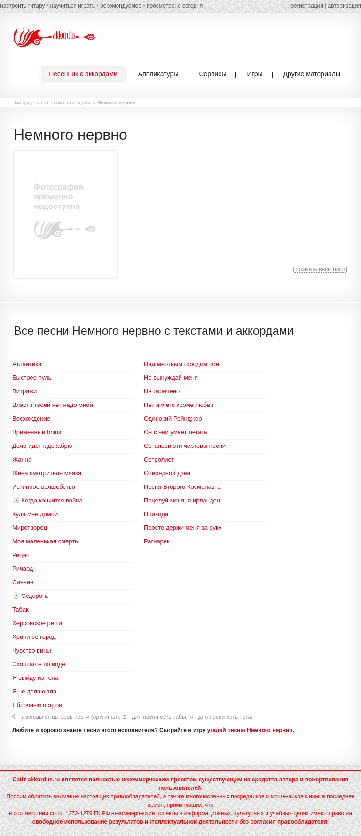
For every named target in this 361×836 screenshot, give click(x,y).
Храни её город (34, 636)
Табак (20, 609)
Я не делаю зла (34, 691)
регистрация (306, 5)
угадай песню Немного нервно (250, 730)
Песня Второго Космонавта (182, 486)
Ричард (22, 568)
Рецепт (22, 554)
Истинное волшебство (43, 486)
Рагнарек (157, 541)
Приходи (156, 514)
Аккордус (24, 102)
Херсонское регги (37, 623)
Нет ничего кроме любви (178, 404)
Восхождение (31, 418)
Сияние (22, 582)
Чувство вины (31, 650)
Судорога (34, 595)
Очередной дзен (167, 473)
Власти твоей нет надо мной (52, 404)
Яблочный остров (37, 705)
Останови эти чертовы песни (185, 445)
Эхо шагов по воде (38, 664)
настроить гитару (22, 5)
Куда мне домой (35, 514)
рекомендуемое (120, 5)
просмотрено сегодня (175, 5)
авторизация (344, 5)
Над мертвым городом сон (181, 363)
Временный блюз (36, 432)
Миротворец (29, 527)
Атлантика (26, 363)
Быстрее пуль (31, 377)
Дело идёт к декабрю (42, 445)
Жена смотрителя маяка (46, 473)
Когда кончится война (51, 500)
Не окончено (162, 391)
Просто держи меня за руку (182, 527)
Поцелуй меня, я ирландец (182, 500)
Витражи (24, 391)
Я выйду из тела (35, 677)
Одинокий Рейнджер (173, 418)
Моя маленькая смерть (45, 541)
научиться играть (72, 5)
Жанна (21, 459)
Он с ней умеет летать (175, 432)
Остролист (159, 459)
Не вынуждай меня (171, 377)
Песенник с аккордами (65, 102)
